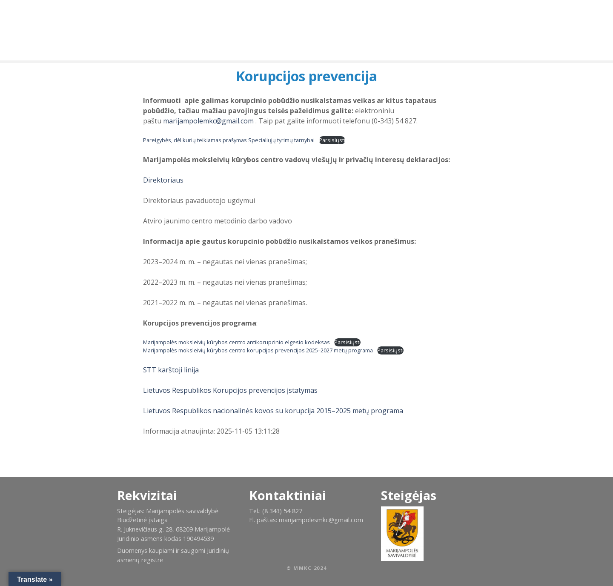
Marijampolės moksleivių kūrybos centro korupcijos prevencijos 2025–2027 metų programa (258, 350)
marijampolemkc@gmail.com (208, 121)
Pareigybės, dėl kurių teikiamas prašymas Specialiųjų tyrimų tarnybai (229, 140)
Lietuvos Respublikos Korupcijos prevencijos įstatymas (230, 390)
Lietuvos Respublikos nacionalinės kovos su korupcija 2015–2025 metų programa (273, 410)
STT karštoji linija (171, 369)
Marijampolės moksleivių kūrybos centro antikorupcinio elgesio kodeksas (236, 342)
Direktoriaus (163, 180)
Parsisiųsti (332, 140)
